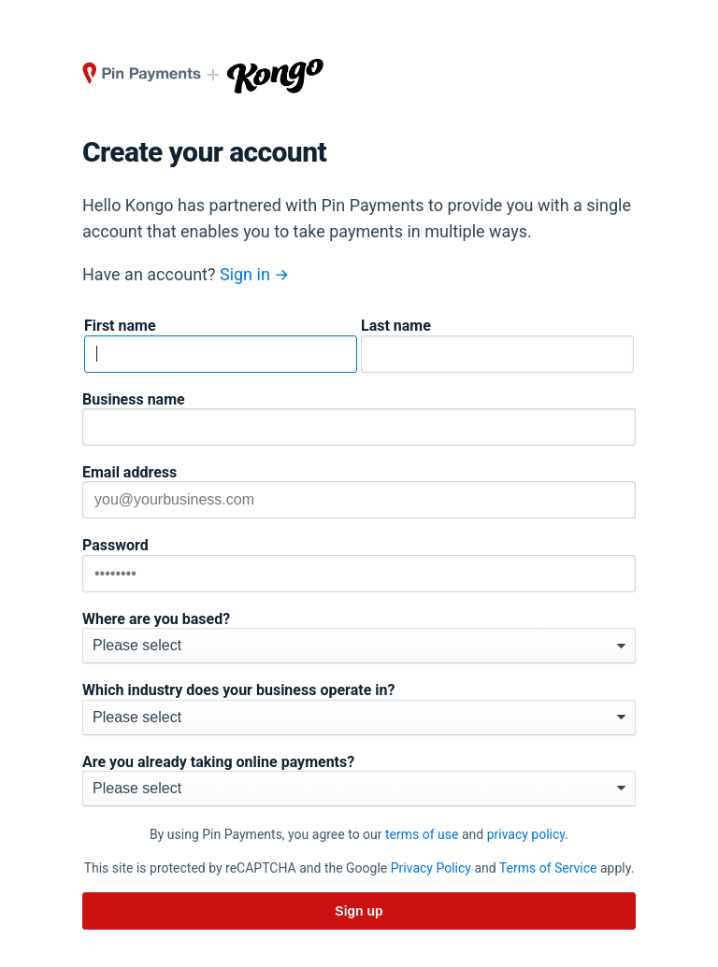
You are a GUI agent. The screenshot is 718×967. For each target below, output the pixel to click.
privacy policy (526, 834)
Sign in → (255, 274)
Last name (396, 326)
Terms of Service (548, 867)
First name (120, 326)
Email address (129, 472)
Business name (133, 399)
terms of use (421, 834)
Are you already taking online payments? (218, 762)
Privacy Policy (431, 867)
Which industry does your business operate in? (238, 690)
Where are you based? (156, 619)
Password (115, 545)
